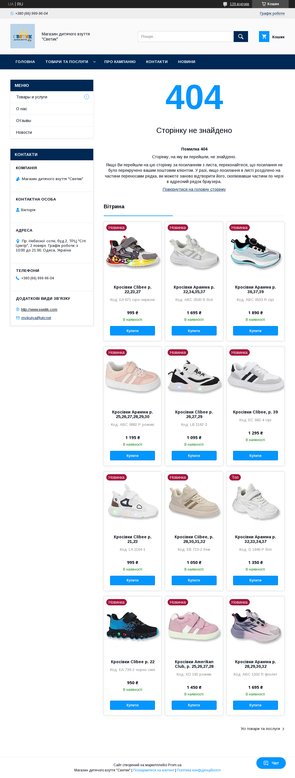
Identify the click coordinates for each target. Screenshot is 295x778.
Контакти (157, 62)
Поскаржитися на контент (153, 770)
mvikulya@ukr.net (36, 318)
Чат (271, 763)
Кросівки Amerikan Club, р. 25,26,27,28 (194, 664)
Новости (24, 132)
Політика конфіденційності (199, 770)
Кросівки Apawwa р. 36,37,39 (255, 289)
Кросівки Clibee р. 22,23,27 (133, 289)
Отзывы (23, 120)
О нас (21, 108)
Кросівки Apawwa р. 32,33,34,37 (255, 539)
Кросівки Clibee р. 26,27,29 (194, 414)
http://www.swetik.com (39, 309)
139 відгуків (239, 4)
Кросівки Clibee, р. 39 (255, 412)
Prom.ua (174, 765)
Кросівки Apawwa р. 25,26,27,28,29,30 (132, 414)
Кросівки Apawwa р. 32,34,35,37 (194, 289)
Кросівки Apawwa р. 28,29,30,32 (255, 664)
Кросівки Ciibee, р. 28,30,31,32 (194, 539)
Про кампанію (120, 62)
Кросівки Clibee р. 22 (132, 661)
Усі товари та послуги (260, 728)
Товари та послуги (66, 62)
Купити (132, 331)
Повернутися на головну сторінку (194, 189)
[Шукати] (241, 36)
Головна (25, 62)
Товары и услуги (31, 97)
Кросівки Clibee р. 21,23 (133, 539)
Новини (186, 62)
